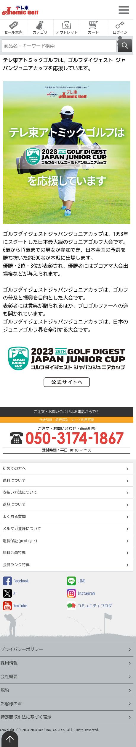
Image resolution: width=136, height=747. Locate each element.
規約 (5, 690)
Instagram (81, 593)
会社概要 (9, 676)
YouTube (15, 606)
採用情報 (9, 663)
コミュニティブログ (89, 606)
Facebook (16, 581)
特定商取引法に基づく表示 (26, 717)
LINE (76, 581)
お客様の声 (11, 703)
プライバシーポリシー (22, 649)
